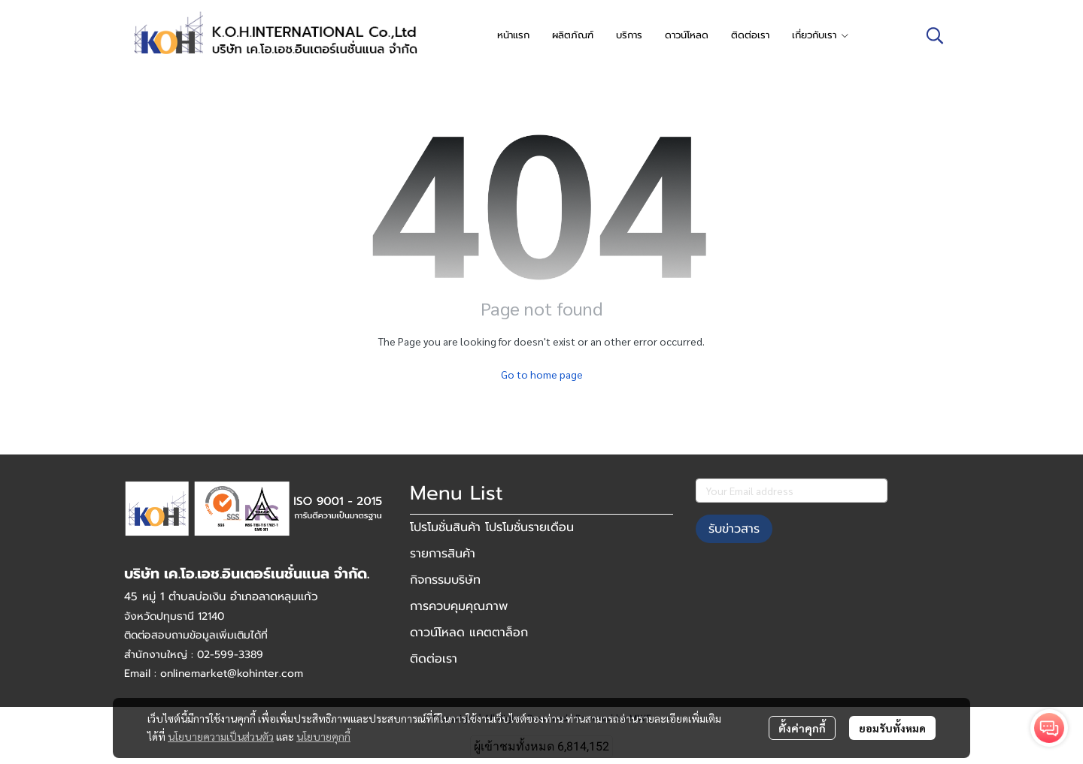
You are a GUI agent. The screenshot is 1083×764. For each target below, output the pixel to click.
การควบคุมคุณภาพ (459, 606)
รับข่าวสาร (734, 529)
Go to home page (542, 374)
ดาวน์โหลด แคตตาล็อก (469, 633)
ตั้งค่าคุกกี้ (802, 728)
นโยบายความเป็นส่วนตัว (221, 736)
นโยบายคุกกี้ (323, 736)
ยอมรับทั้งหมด (892, 728)
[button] (935, 35)
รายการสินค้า (442, 554)
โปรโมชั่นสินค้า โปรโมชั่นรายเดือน (492, 527)
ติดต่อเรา (433, 659)
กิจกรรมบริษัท (445, 580)
